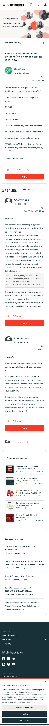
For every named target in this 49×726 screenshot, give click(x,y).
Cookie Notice (13, 696)
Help (37, 5)
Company (6, 644)
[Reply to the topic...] (27, 442)
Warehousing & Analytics (16, 594)
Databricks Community (15, 5)
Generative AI (12, 568)
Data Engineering (13, 42)
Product (6, 631)
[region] (24, 701)
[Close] (45, 681)
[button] (8, 169)
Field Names (18, 159)
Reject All (24, 713)
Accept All (24, 720)
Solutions (6, 639)
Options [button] (43, 43)
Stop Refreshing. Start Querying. (20, 576)
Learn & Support (9, 635)
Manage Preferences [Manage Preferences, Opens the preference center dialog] (24, 706)
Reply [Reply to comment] (24, 323)
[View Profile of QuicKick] (19, 69)
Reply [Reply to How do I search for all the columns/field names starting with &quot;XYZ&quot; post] (24, 176)
